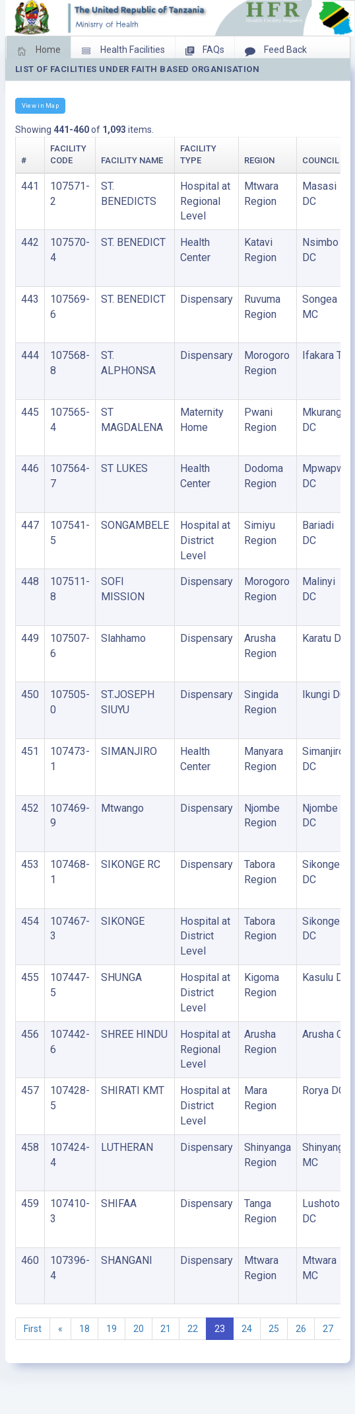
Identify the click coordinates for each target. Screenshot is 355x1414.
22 (192, 1328)
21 (165, 1328)
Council (320, 160)
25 (274, 1328)
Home (38, 51)
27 (328, 1328)
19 (111, 1328)
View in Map (40, 105)
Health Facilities (123, 51)
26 (301, 1328)
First (33, 1328)
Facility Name (132, 160)
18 (84, 1328)
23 (219, 1328)
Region (259, 160)
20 (138, 1328)
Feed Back (276, 51)
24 (247, 1328)
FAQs (204, 51)
